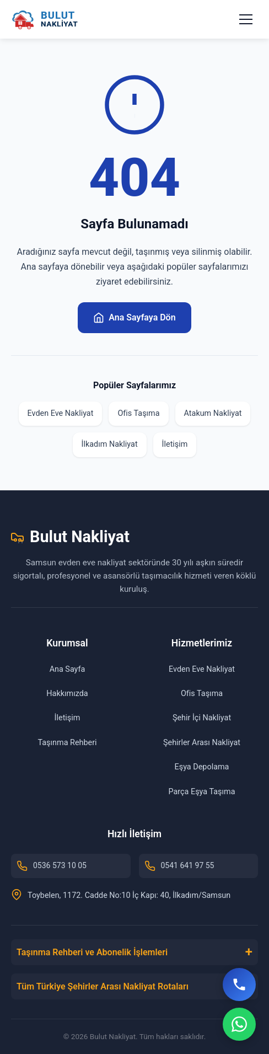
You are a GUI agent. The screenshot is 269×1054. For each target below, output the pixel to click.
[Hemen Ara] (239, 984)
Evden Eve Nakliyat (61, 413)
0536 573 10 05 (52, 865)
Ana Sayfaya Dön (134, 317)
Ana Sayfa (67, 669)
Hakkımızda (67, 693)
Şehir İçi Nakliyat (202, 718)
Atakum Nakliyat (213, 413)
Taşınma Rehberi (66, 742)
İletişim (175, 444)
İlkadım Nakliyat (110, 444)
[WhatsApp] (239, 1024)
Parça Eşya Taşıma (202, 791)
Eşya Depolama (202, 767)
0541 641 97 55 (179, 865)
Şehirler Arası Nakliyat (201, 742)
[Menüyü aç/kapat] (246, 19)
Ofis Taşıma (138, 413)
